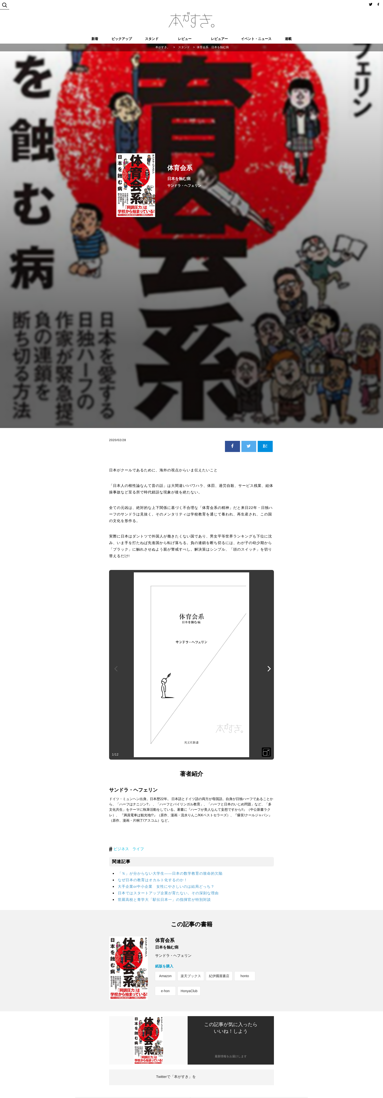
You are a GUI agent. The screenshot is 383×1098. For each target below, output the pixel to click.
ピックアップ (122, 39)
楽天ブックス (191, 976)
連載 (288, 39)
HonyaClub (189, 991)
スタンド (152, 39)
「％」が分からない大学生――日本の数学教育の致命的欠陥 (170, 873)
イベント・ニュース (256, 39)
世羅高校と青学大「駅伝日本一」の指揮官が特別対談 (164, 899)
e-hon (165, 991)
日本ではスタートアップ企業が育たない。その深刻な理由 (168, 893)
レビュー (185, 39)
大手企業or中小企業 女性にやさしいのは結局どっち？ (166, 886)
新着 (94, 39)
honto (244, 976)
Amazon (165, 976)
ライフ (138, 849)
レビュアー (219, 39)
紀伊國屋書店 (219, 976)
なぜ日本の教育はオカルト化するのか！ (153, 880)
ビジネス (121, 849)
